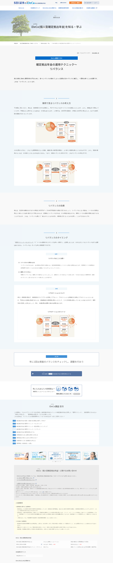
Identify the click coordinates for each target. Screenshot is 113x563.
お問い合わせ (63, 2)
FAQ (56, 2)
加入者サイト (91, 3)
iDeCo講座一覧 (95, 53)
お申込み (76, 3)
